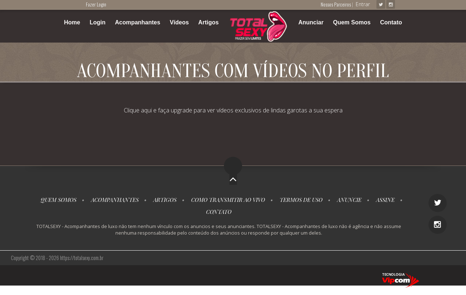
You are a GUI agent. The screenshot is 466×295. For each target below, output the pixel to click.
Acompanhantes (137, 22)
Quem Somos (352, 22)
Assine (385, 199)
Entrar (363, 4)
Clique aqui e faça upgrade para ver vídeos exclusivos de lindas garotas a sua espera (233, 110)
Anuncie (349, 199)
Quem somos (58, 199)
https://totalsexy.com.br (81, 258)
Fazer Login (96, 4)
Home (72, 22)
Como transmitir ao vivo (228, 199)
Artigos (208, 22)
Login (98, 22)
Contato (391, 22)
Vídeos (179, 22)
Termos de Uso (301, 199)
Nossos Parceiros (336, 4)
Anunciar (310, 22)
